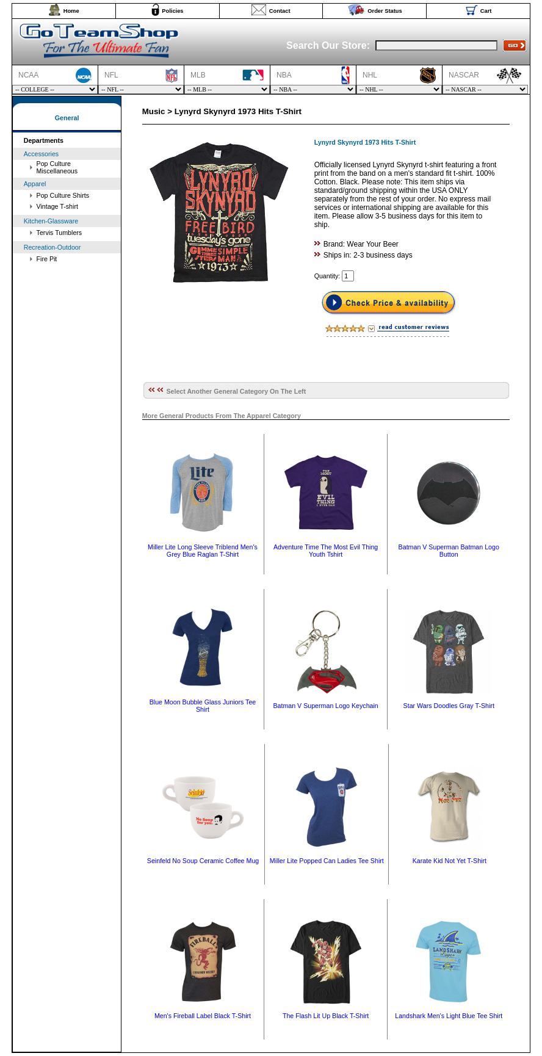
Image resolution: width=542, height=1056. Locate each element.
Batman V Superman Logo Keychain (325, 705)
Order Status (384, 11)
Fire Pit (47, 258)
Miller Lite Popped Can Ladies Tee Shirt (327, 860)
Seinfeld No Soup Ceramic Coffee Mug (203, 860)
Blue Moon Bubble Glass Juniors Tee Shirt (203, 705)
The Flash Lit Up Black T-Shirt (326, 1015)
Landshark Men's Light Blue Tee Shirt (448, 1015)
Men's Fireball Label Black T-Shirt (202, 1015)
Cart (486, 11)
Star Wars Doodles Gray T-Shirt (448, 705)
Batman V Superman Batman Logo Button (449, 550)
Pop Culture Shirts (63, 195)
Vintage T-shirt (57, 206)
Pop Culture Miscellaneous (57, 167)
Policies (172, 11)
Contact (280, 11)
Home (71, 11)
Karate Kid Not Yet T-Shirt (449, 860)
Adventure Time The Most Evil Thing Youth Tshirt (325, 550)
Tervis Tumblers (59, 232)
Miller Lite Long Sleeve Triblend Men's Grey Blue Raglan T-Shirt (203, 550)
